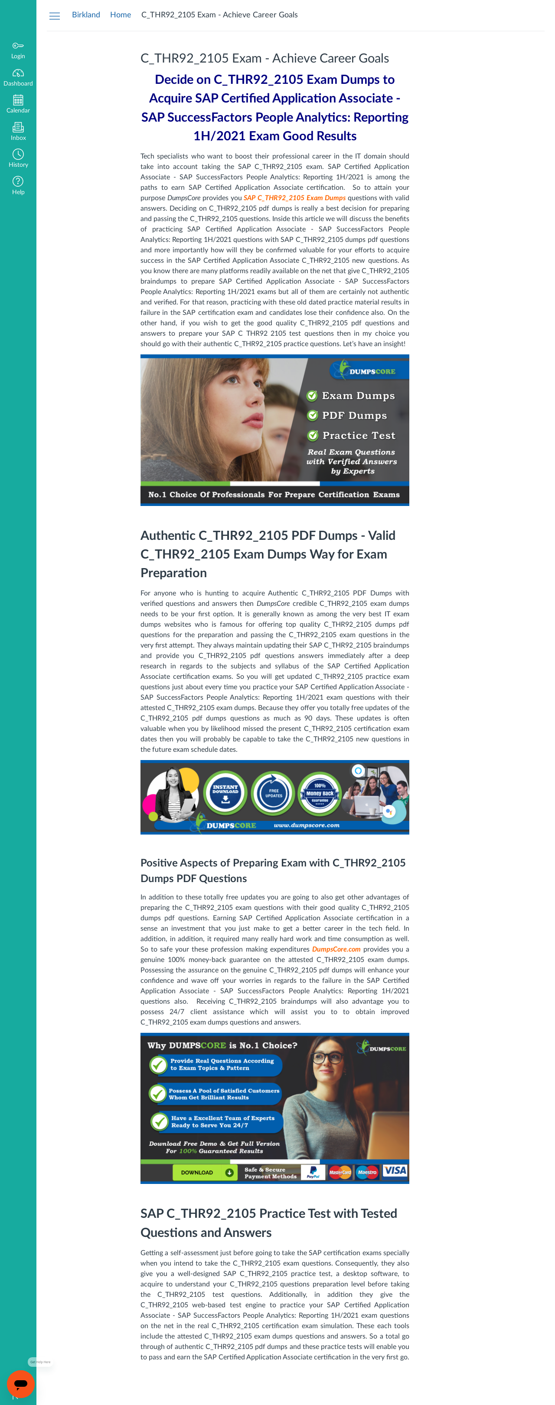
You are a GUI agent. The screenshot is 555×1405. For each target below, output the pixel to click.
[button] (18, 159)
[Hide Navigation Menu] (54, 15)
